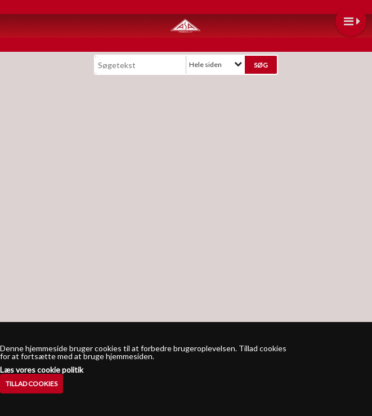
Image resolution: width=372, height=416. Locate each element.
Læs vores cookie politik (41, 370)
